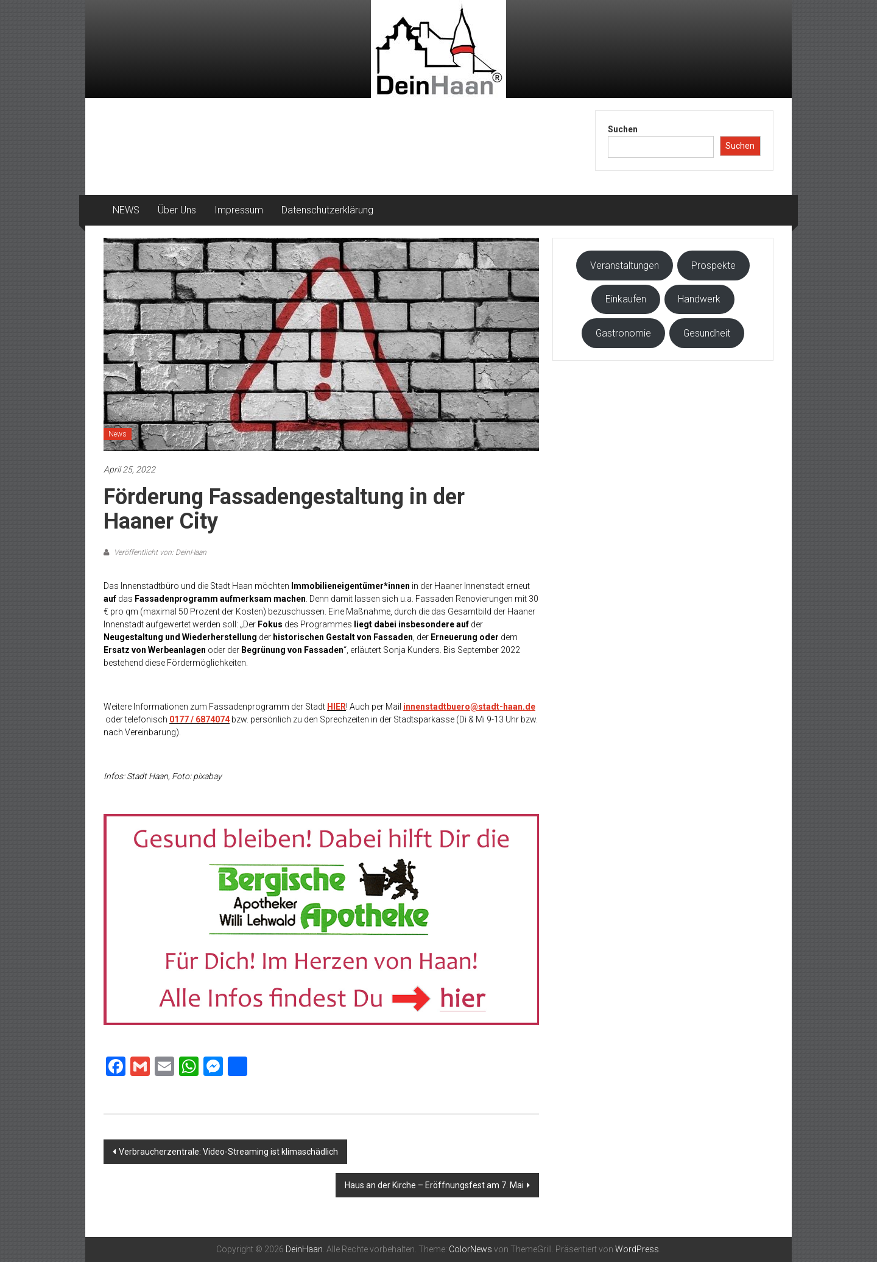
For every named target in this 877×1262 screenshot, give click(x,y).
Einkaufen (625, 299)
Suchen (623, 129)
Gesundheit (706, 333)
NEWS (126, 210)
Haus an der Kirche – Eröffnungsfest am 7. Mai (434, 1185)
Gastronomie (623, 333)
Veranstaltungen (624, 265)
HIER (336, 706)
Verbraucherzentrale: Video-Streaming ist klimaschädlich (228, 1152)
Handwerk (699, 299)
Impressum (238, 210)
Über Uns (177, 210)
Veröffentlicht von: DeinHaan (159, 552)
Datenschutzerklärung (327, 210)
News (117, 434)
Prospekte (713, 265)
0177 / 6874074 (199, 719)
